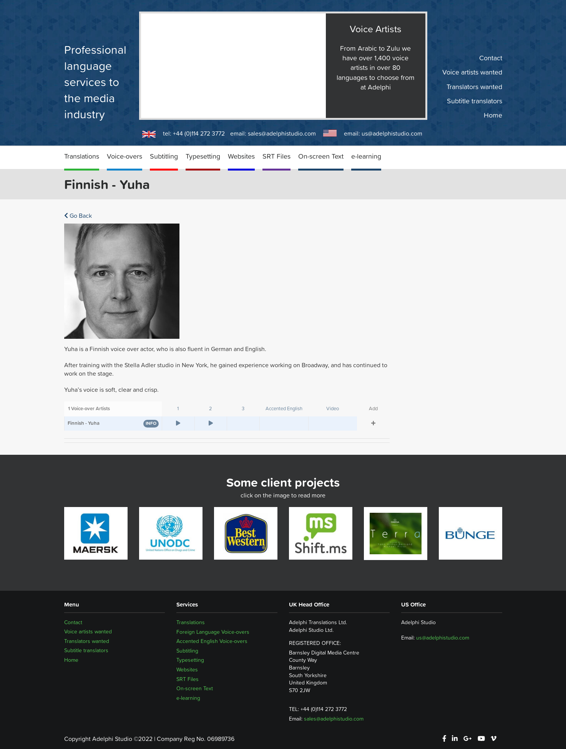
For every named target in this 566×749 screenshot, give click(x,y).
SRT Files (276, 156)
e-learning (366, 156)
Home (493, 115)
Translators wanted (474, 86)
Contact (490, 58)
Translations (81, 156)
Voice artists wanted (472, 72)
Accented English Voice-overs (211, 641)
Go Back (78, 215)
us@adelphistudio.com (392, 133)
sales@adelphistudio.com (282, 133)
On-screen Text (321, 156)
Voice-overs (124, 156)
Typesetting (203, 156)
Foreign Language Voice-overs (212, 632)
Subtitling (164, 156)
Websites (241, 156)
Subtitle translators (474, 101)
